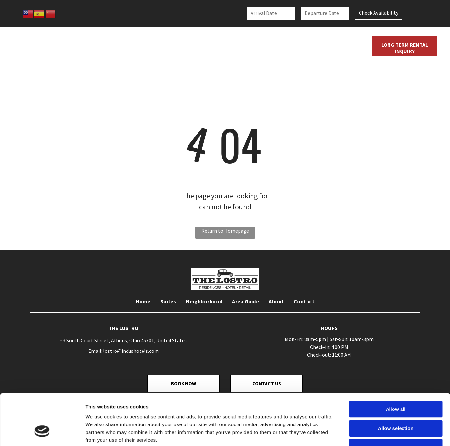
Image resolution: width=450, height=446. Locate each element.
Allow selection (395, 385)
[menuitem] (137, 46)
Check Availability (378, 12)
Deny (396, 404)
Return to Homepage (225, 230)
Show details (341, 433)
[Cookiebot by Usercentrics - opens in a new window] (42, 433)
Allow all (396, 366)
